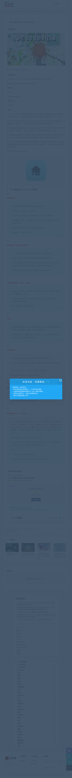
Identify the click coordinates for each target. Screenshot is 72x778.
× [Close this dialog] (60, 380)
